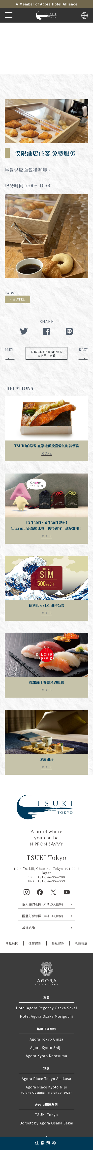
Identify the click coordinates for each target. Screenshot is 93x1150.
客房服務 (47, 759)
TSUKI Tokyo (46, 1114)
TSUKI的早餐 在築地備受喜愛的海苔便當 (46, 445)
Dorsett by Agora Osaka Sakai (46, 1122)
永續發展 (81, 943)
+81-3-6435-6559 (51, 881)
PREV (9, 349)
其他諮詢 (28, 927)
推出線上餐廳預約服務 (46, 682)
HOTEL (19, 299)
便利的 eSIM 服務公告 (46, 605)
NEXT (83, 349)
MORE (46, 453)
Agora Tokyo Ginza (46, 1039)
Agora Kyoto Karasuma (46, 1055)
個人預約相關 (42, 904)
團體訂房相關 (42, 915)
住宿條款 (35, 943)
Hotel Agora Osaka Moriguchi (46, 1016)
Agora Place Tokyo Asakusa (46, 1078)
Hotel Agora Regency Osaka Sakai (46, 1007)
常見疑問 (11, 943)
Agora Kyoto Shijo (46, 1047)
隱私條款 (58, 943)
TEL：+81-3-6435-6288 (46, 877)
